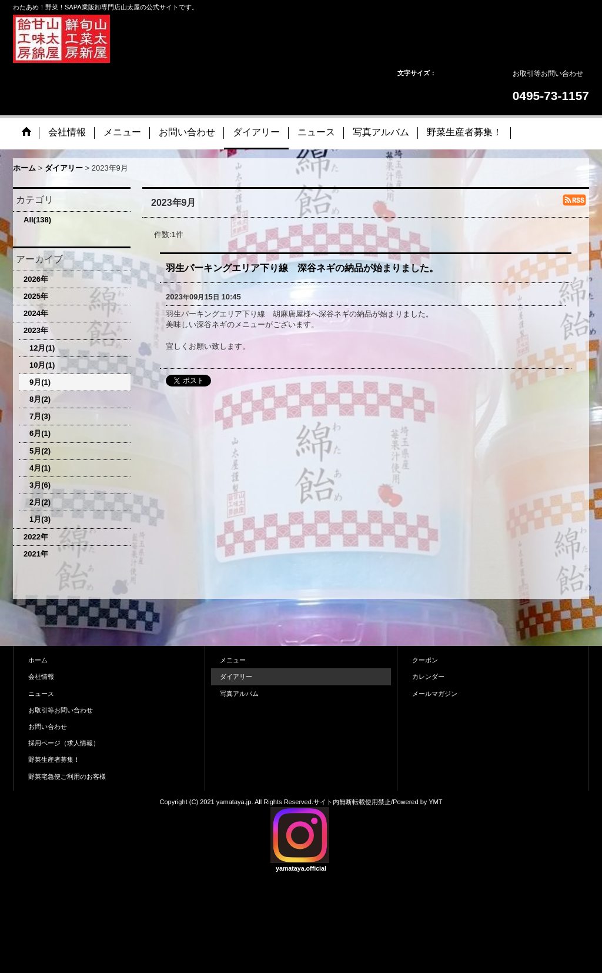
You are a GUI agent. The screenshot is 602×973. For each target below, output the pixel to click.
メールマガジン (434, 693)
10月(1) (42, 365)
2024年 (36, 313)
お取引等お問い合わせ (548, 73)
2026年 (36, 279)
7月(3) (40, 416)
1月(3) (40, 519)
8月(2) (40, 399)
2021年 (36, 553)
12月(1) (42, 348)
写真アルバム (239, 693)
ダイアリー (236, 676)
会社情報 (41, 676)
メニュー (233, 660)
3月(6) (40, 485)
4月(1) (40, 468)
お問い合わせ (47, 726)
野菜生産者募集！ (54, 759)
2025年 (36, 296)
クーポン (425, 660)
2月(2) (40, 502)
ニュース (41, 693)
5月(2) (40, 450)
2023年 (36, 330)
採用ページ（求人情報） (63, 743)
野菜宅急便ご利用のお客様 (67, 776)
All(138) (37, 219)
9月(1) (40, 382)
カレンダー (428, 676)
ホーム (38, 660)
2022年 (36, 536)
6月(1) (40, 433)
